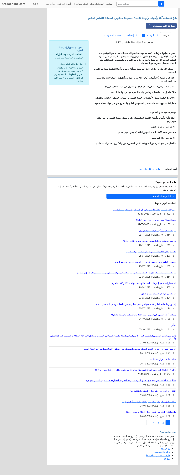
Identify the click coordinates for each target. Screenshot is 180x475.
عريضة (165, 35)
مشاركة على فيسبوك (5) (160, 25)
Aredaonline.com (13, 4)
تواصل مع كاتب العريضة (150, 169)
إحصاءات (131, 35)
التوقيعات (150, 35)
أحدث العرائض (64, 3)
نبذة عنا (167, 458)
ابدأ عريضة (48, 3)
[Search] (137, 4)
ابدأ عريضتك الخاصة (163, 196)
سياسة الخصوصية (112, 35)
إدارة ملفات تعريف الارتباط (158, 455)
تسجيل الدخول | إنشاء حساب (88, 3)
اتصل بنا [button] (110, 3)
